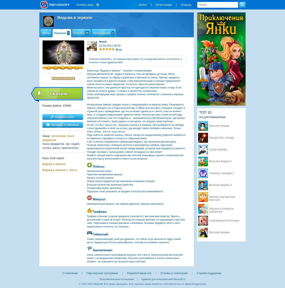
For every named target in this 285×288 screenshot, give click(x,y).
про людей (72, 143)
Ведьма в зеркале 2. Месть (59, 170)
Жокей (102, 41)
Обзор (46, 33)
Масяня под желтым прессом (222, 197)
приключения (70, 147)
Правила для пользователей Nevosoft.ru (163, 279)
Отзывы (81, 33)
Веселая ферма (219, 232)
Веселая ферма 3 (220, 185)
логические (58, 136)
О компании (70, 273)
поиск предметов (53, 143)
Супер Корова (218, 149)
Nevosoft (98, 284)
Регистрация (164, 4)
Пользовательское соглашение (117, 279)
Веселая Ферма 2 (220, 161)
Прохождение (103, 33)
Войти (143, 4)
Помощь (186, 4)
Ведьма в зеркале (54, 164)
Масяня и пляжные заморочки (221, 209)
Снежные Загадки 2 (221, 173)
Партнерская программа (102, 273)
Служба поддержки (209, 273)
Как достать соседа (221, 137)
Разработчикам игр (139, 273)
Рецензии (62, 33)
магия (56, 147)
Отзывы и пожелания (174, 273)
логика (46, 147)
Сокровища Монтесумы (224, 220)
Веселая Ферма (219, 125)
